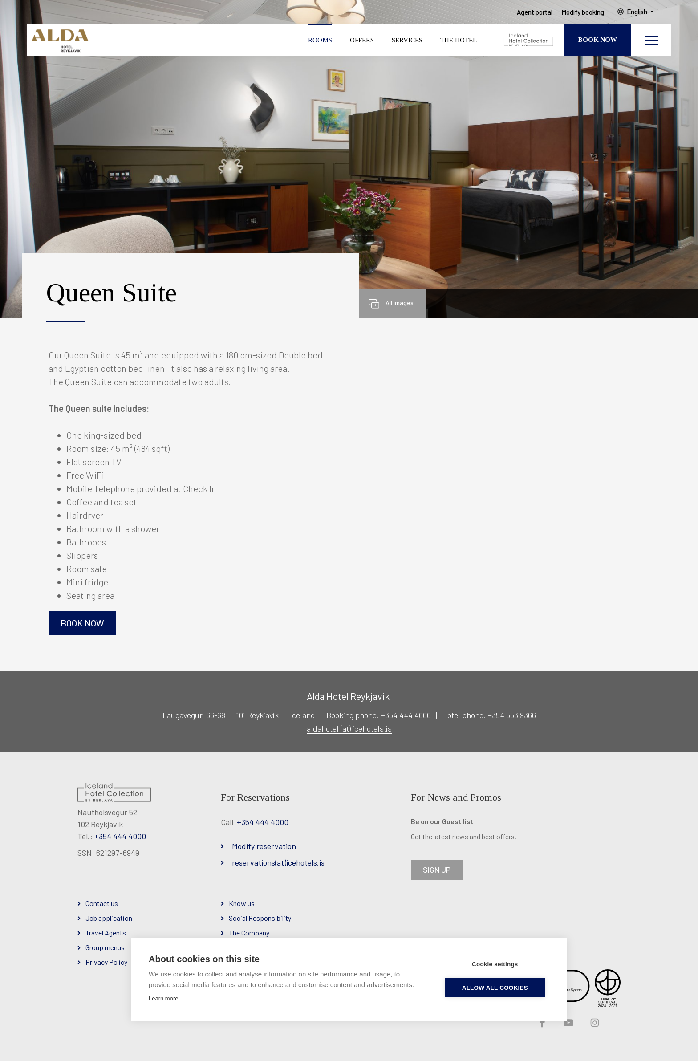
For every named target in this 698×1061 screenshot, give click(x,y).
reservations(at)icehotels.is (278, 862)
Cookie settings (496, 964)
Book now (82, 623)
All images (400, 302)
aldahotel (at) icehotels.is (349, 728)
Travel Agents (105, 932)
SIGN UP (436, 869)
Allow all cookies (496, 987)
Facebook (541, 1023)
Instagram (593, 1023)
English (641, 14)
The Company (249, 932)
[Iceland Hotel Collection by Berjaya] (529, 42)
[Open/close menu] (651, 42)
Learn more (163, 998)
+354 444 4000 (406, 715)
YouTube (567, 1023)
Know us (242, 903)
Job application (108, 918)
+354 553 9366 (512, 715)
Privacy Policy (106, 962)
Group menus (105, 947)
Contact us (101, 903)
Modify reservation (264, 846)
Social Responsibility (260, 918)
